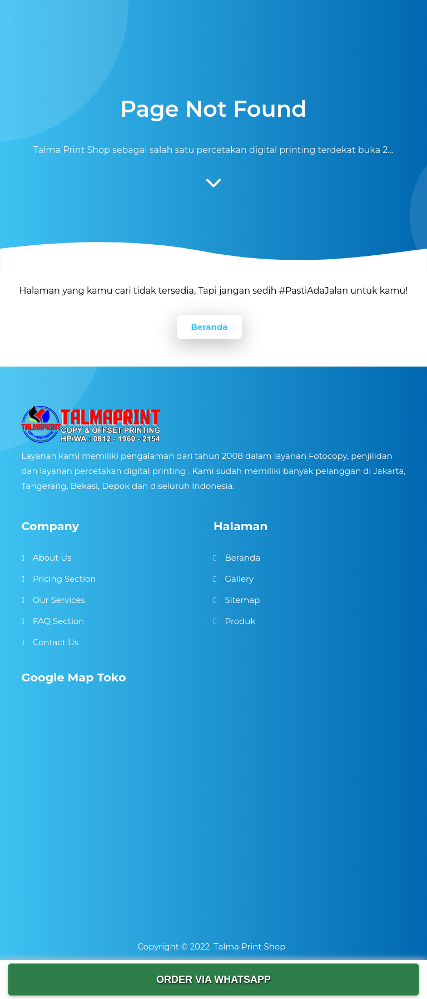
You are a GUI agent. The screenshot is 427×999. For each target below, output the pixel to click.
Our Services (59, 600)
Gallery (239, 578)
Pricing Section (64, 578)
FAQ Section (59, 621)
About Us (52, 557)
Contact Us (55, 642)
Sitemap (242, 600)
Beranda (209, 327)
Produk (240, 621)
